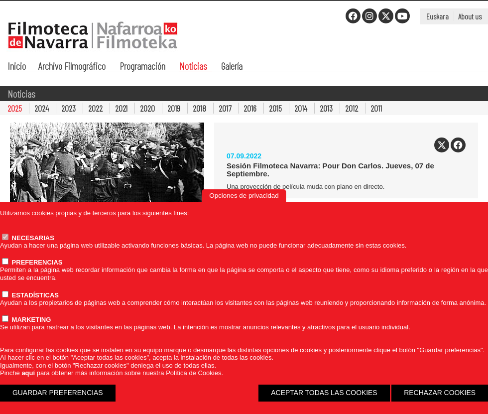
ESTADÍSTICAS (30, 295)
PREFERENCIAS (32, 262)
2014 (300, 108)
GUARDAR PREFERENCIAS (57, 393)
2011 (376, 108)
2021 (121, 108)
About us (470, 16)
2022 (95, 108)
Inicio (16, 67)
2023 (68, 108)
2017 (225, 108)
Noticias (193, 67)
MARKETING (26, 319)
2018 (199, 108)
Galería (232, 67)
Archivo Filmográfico (72, 67)
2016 (250, 108)
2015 (275, 108)
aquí (28, 373)
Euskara (437, 16)
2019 (173, 108)
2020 (147, 108)
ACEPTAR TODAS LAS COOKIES (324, 393)
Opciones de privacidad (243, 195)
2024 (41, 108)
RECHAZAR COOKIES (440, 393)
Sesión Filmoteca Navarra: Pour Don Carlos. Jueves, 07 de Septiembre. (330, 169)
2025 (14, 108)
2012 (351, 108)
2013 (326, 108)
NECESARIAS (28, 238)
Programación (142, 67)
